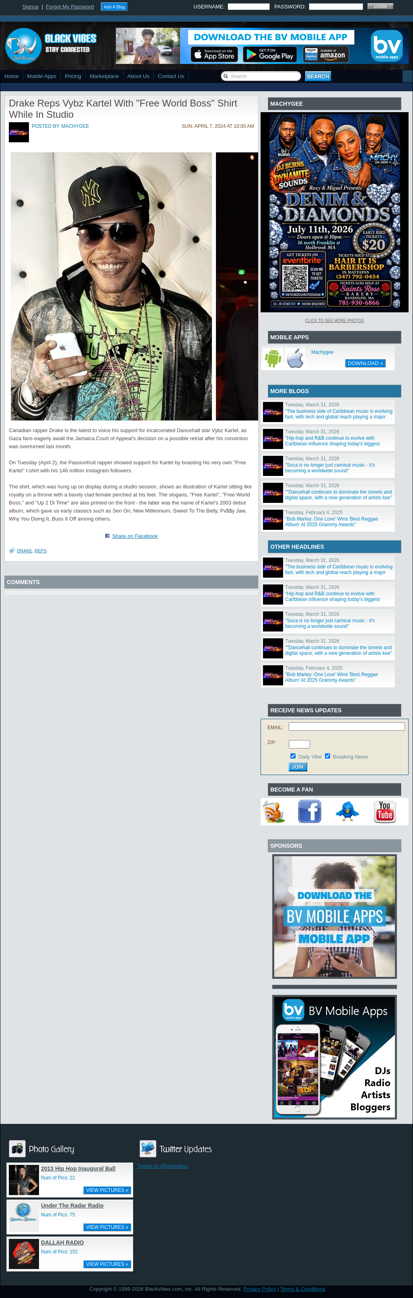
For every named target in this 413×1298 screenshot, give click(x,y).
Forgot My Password (70, 7)
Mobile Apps (42, 76)
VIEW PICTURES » (107, 1190)
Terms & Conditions (303, 1289)
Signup (31, 7)
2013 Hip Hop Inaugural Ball (78, 1168)
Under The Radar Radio (72, 1205)
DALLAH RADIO (62, 1242)
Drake (24, 550)
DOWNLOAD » (365, 363)
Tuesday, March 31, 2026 (312, 405)
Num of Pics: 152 (59, 1252)
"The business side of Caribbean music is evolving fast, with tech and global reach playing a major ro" (338, 416)
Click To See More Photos (334, 320)
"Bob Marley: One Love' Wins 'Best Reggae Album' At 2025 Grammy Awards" (331, 521)
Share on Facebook (135, 536)
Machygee (322, 352)
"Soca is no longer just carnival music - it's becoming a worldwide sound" (330, 468)
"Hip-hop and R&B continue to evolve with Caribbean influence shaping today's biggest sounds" (332, 443)
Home (11, 76)
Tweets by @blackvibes (162, 1166)
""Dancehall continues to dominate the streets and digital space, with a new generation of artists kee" (338, 494)
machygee (75, 126)
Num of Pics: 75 (58, 1215)
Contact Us (171, 76)
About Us (138, 76)
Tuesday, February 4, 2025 (314, 512)
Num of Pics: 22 (58, 1178)
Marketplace (104, 76)
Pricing (73, 76)
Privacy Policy (259, 1289)
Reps (41, 550)
